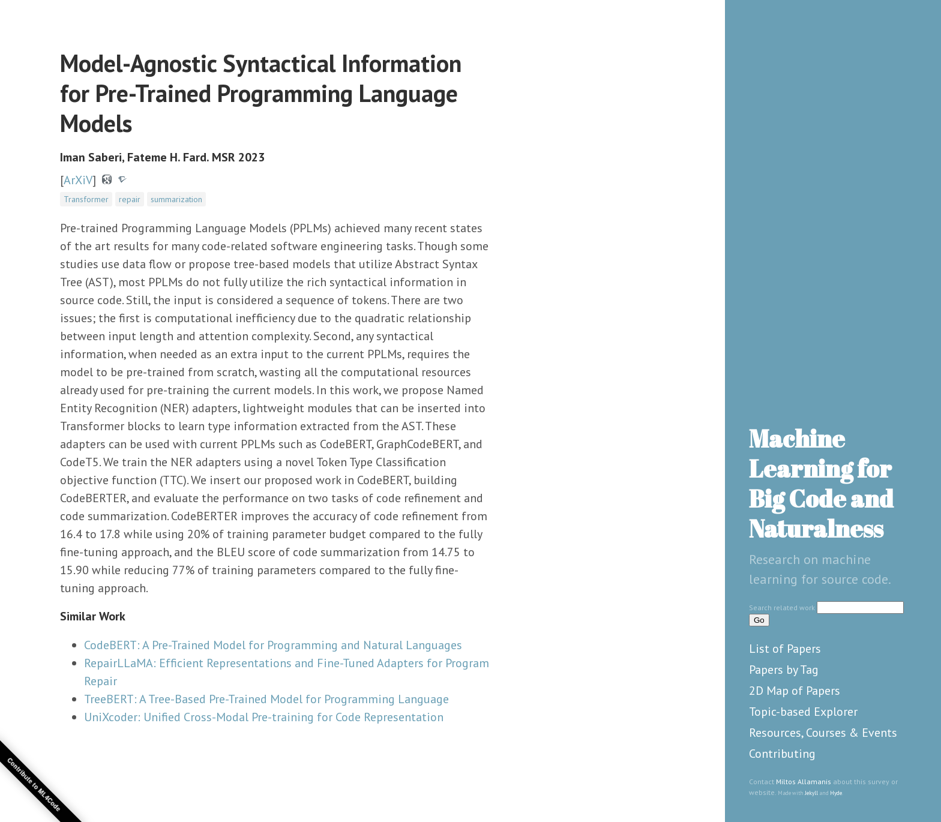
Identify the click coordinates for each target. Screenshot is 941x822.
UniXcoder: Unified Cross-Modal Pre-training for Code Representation (263, 717)
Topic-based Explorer (803, 711)
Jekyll (811, 793)
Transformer (86, 199)
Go (759, 620)
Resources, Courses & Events (823, 732)
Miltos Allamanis (803, 781)
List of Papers (785, 648)
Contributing (782, 753)
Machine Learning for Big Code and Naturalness (821, 483)
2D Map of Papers (794, 690)
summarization (176, 199)
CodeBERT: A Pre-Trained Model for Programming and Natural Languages (273, 645)
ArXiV (78, 180)
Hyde (836, 793)
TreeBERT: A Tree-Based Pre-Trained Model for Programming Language (266, 699)
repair (129, 199)
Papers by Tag (784, 669)
